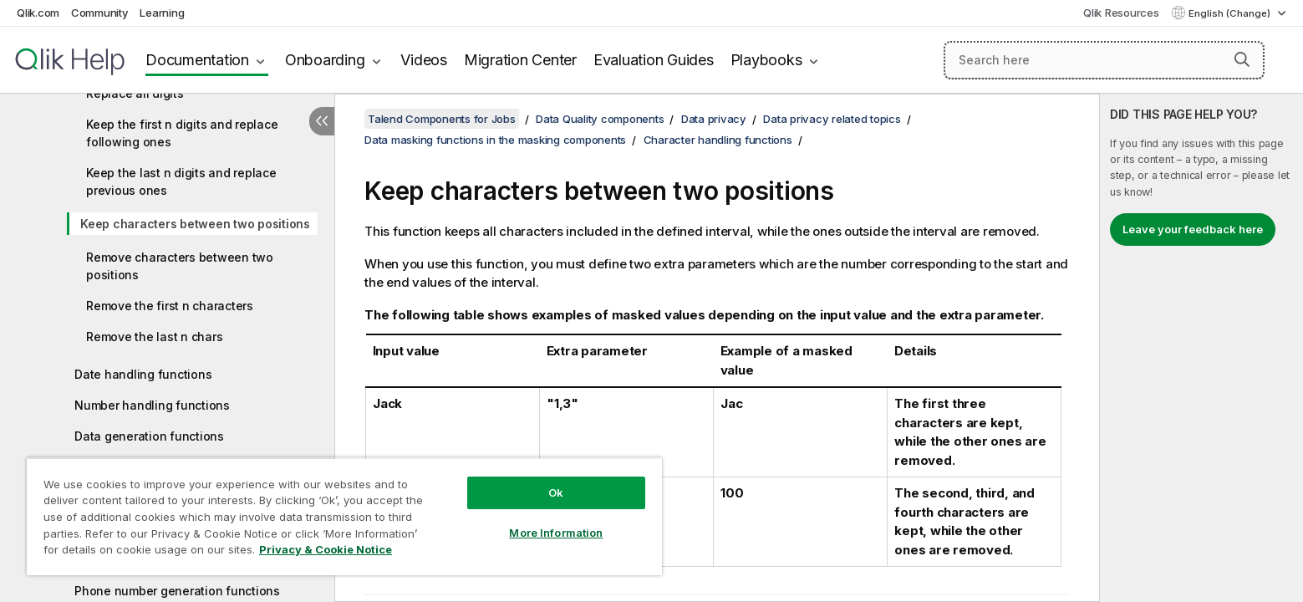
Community (100, 12)
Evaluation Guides (653, 60)
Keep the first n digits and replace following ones (181, 133)
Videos (423, 60)
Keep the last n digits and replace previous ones (181, 181)
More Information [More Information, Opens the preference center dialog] (556, 532)
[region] (344, 516)
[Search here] (1104, 60)
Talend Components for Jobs (442, 118)
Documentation (197, 60)
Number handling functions (152, 405)
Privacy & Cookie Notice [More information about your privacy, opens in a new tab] (325, 549)
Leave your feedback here (1192, 229)
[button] (1242, 59)
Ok (555, 492)
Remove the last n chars (154, 336)
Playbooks (766, 60)
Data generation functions (149, 436)
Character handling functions (718, 139)
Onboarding (325, 60)
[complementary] (1201, 348)
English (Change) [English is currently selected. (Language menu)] (1230, 13)
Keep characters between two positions (195, 224)
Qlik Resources (1121, 12)
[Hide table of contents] (321, 121)
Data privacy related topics (831, 118)
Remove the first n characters (169, 305)
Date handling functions (142, 374)
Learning (162, 12)
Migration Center (520, 60)
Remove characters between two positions (179, 266)
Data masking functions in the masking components (495, 139)
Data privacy (713, 118)
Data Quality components (600, 118)
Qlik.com (38, 12)
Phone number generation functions (177, 591)
